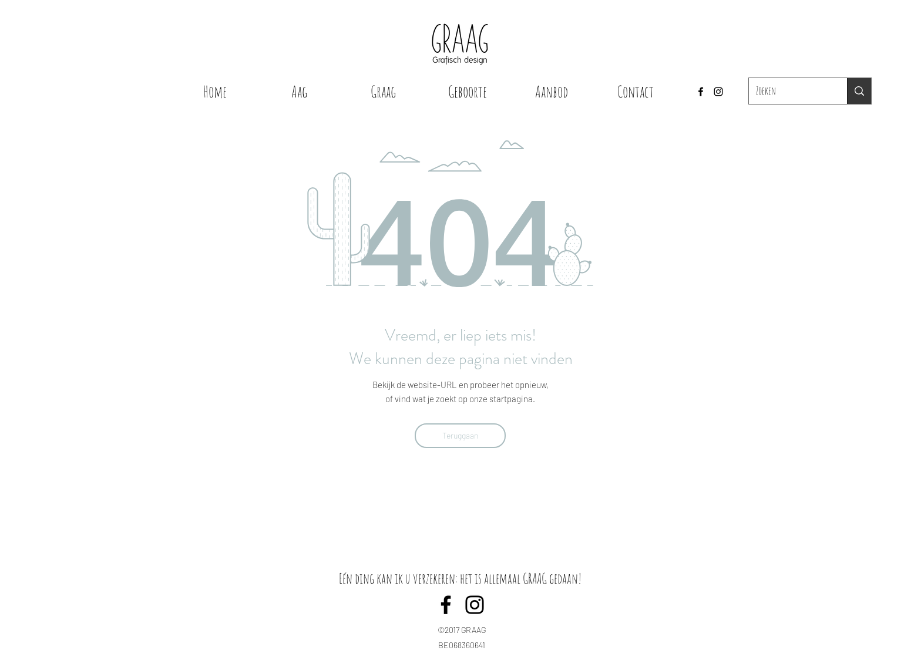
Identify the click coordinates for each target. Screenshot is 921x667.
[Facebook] (701, 91)
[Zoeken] (789, 91)
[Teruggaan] (460, 435)
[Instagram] (718, 91)
